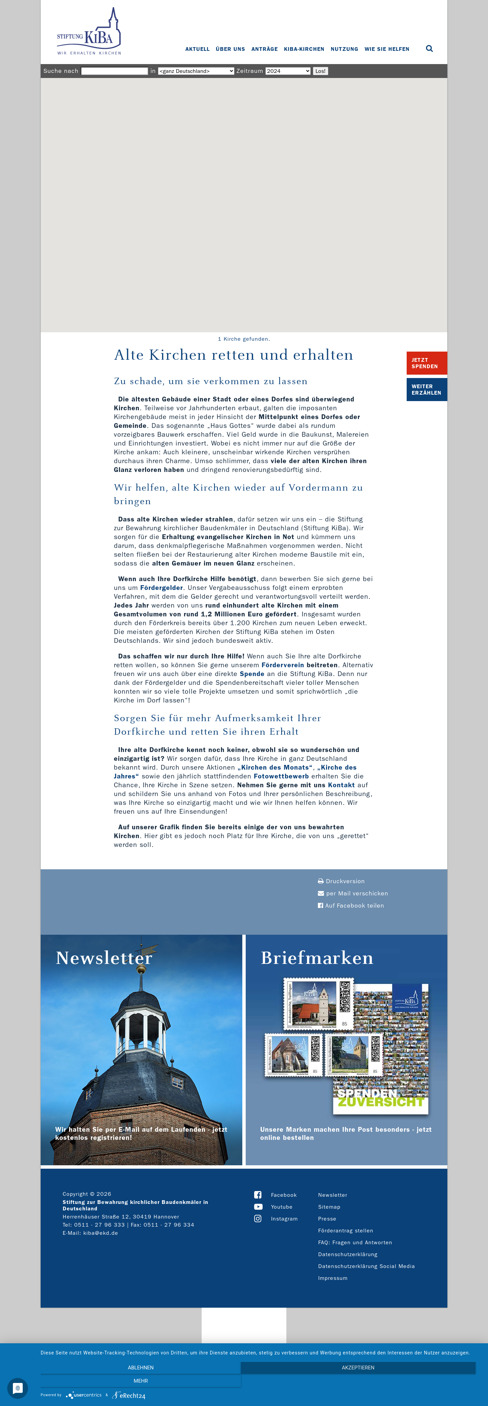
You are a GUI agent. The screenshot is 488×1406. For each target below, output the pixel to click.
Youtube (282, 1207)
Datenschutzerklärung (348, 1254)
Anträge (265, 49)
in (153, 71)
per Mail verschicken (353, 893)
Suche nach (61, 71)
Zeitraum (250, 71)
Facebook (284, 1195)
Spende (252, 674)
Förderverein (283, 665)
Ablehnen (107, 1383)
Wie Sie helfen (387, 49)
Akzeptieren (261, 1383)
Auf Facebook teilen (351, 905)
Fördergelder (161, 587)
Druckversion (341, 881)
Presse (327, 1218)
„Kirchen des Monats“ (275, 767)
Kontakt (341, 785)
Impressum (333, 1278)
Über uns (231, 49)
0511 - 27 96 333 (99, 1225)
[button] (244, 199)
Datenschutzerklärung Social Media (366, 1266)
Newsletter (332, 1195)
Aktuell (198, 49)
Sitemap (329, 1207)
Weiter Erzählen (427, 389)
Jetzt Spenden (425, 363)
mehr (415, 1383)
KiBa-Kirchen (305, 49)
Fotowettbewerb (281, 776)
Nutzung (345, 49)
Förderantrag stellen (345, 1230)
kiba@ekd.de (100, 1233)
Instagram (284, 1218)
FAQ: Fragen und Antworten (355, 1242)
